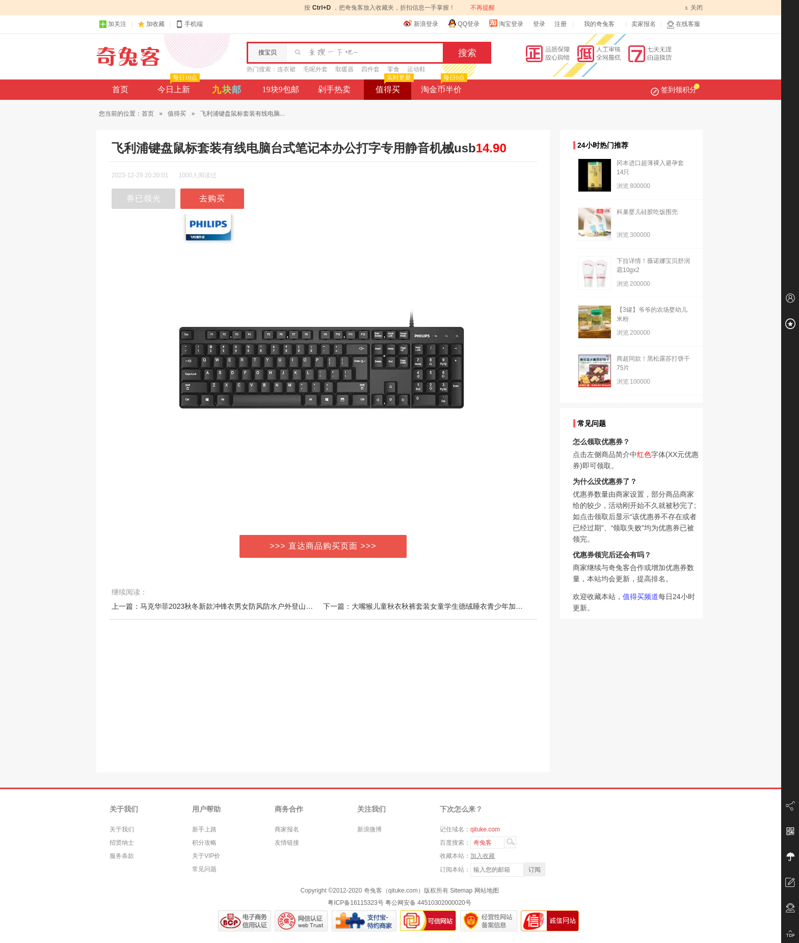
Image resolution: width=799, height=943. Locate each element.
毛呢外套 (315, 69)
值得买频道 (640, 596)
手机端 (189, 24)
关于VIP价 (206, 855)
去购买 (212, 198)
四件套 (370, 69)
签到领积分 (675, 90)
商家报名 (287, 829)
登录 (539, 24)
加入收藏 (482, 855)
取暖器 (344, 69)
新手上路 (204, 829)
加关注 (112, 24)
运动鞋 (416, 69)
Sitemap (461, 890)
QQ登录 (463, 23)
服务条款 (122, 855)
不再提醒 (482, 7)
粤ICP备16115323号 (355, 902)
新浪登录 (421, 23)
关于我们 (122, 829)
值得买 (394, 86)
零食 (393, 69)
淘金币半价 (443, 86)
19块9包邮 (280, 89)
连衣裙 (286, 69)
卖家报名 (643, 24)
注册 (560, 24)
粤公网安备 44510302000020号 (428, 902)
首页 (120, 89)
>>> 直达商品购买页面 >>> (323, 546)
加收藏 (155, 24)
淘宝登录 (506, 23)
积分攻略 (204, 842)
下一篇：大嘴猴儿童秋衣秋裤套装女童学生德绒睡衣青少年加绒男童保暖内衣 (444, 606)
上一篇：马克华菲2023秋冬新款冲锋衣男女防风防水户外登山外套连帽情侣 (230, 606)
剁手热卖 (334, 89)
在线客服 (683, 24)
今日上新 (177, 86)
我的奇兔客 (599, 24)
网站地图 (486, 890)
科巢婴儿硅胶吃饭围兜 (647, 211)
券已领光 (143, 198)
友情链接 (287, 842)
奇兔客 (128, 56)
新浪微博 (369, 829)
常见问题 (204, 869)
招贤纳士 (122, 842)
